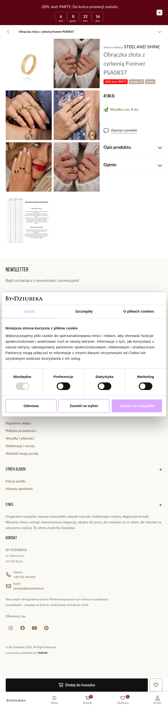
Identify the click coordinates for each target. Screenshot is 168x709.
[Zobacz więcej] (159, 32)
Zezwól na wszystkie (137, 406)
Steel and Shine (142, 47)
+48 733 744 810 (24, 577)
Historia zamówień (19, 489)
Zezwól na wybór (84, 406)
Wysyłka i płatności (20, 438)
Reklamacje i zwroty (20, 446)
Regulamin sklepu (18, 423)
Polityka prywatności (21, 431)
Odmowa (30, 406)
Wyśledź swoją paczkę (22, 453)
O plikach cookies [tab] (138, 311)
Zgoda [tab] (29, 311)
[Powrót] (8, 32)
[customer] (157, 700)
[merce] (42, 652)
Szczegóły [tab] (84, 311)
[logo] (16, 700)
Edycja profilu (16, 481)
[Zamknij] (159, 12)
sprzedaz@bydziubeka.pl (28, 588)
